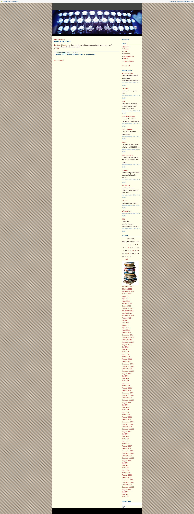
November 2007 (128, 424)
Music (125, 58)
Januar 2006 (126, 477)
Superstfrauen (128, 61)
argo (123, 101)
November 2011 (128, 311)
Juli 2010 (125, 347)
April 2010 (125, 354)
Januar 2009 (126, 390)
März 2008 (126, 415)
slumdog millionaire (60, 45)
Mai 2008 (125, 410)
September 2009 (128, 371)
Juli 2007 (125, 434)
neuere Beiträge (59, 39)
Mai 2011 (125, 325)
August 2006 (126, 460)
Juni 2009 (125, 378)
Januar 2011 (126, 332)
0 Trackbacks (89, 54)
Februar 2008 (127, 417)
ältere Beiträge (59, 60)
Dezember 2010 (128, 335)
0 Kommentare (59, 54)
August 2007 (126, 431)
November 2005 (128, 482)
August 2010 (126, 345)
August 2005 (126, 489)
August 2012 (126, 294)
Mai (126, 259)
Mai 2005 (125, 497)
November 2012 (128, 287)
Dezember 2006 (128, 451)
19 (138, 250)
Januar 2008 (126, 419)
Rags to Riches (62, 41)
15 (128, 250)
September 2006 (128, 458)
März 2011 (126, 330)
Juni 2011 (125, 323)
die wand (125, 88)
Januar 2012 (126, 306)
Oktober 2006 (127, 456)
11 (135, 247)
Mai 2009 (125, 381)
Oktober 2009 (127, 369)
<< (192, 1)
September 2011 (128, 316)
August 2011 (126, 318)
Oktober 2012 (127, 289)
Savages (125, 170)
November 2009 (128, 366)
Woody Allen (126, 211)
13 (123, 250)
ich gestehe (126, 185)
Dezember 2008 (128, 393)
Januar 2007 (126, 448)
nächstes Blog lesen (183, 1)
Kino (125, 51)
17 (133, 250)
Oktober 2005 (127, 485)
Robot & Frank (127, 129)
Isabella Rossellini (128, 116)
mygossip (15, 1)
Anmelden (173, 1)
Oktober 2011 (127, 313)
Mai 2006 (125, 468)
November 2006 (128, 453)
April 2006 (125, 470)
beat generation (127, 155)
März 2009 (126, 386)
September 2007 (128, 429)
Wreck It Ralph (127, 73)
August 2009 (126, 374)
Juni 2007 (125, 436)
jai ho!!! (56, 49)
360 (123, 219)
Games (126, 49)
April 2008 (125, 412)
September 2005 (128, 487)
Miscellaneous (128, 56)
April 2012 (125, 299)
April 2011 (125, 328)
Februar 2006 (127, 475)
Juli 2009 (125, 376)
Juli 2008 (125, 405)
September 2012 (128, 291)
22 (128, 253)
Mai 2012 (125, 296)
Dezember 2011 (128, 308)
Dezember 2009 (128, 364)
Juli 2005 (125, 492)
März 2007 (126, 444)
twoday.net (7, 1)
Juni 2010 (125, 349)
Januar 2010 (126, 361)
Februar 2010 (127, 359)
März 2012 (126, 301)
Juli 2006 (125, 463)
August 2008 (126, 402)
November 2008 (128, 395)
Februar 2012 (127, 303)
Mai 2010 (125, 352)
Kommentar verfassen (74, 54)
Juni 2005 (125, 494)
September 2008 (128, 400)
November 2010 (128, 337)
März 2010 (126, 357)
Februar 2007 (127, 446)
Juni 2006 (125, 465)
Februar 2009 (127, 388)
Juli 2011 (125, 320)
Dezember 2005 (128, 480)
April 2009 (125, 383)
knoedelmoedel (60, 53)
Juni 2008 (125, 407)
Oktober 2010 (127, 340)
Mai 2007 (125, 439)
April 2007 (125, 441)
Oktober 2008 (127, 398)
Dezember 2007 (128, 422)
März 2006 (126, 472)
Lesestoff (126, 54)
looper (124, 142)
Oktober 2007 (127, 427)
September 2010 (128, 342)
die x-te (124, 201)
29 (128, 256)
